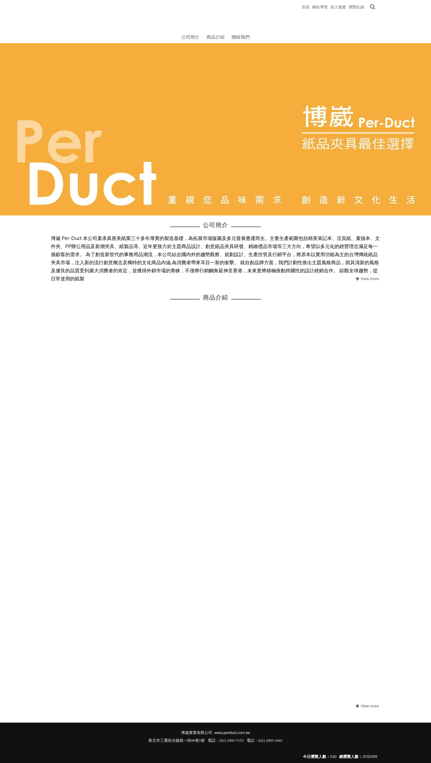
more (366, 279)
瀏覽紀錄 (356, 7)
